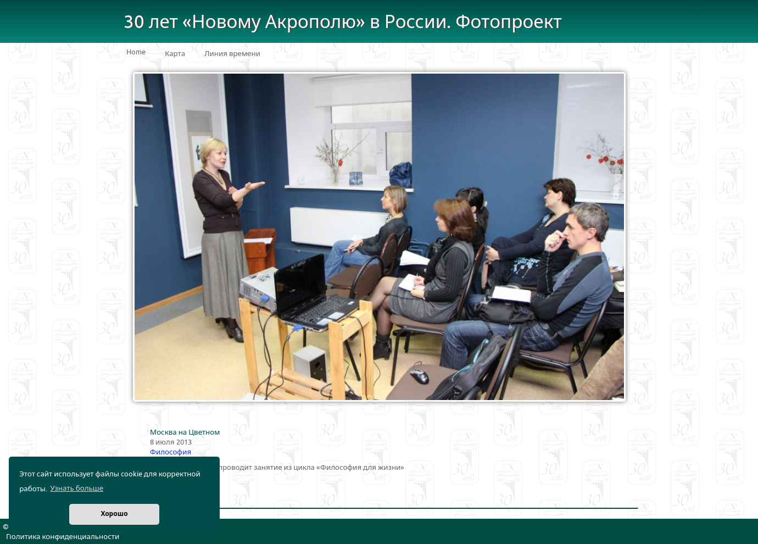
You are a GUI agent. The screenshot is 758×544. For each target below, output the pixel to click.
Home (136, 52)
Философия (170, 452)
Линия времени (232, 54)
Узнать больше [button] (76, 488)
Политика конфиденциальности (62, 537)
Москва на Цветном (185, 432)
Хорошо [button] (114, 514)
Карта (175, 54)
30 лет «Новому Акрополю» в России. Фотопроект (343, 22)
